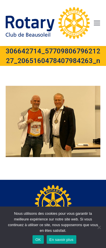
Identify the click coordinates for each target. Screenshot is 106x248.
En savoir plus (61, 239)
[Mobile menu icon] (97, 23)
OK (38, 239)
